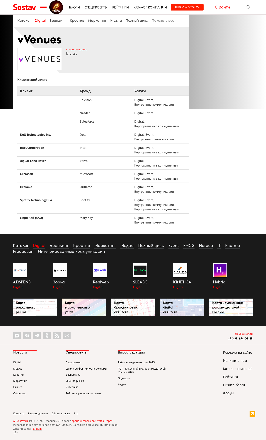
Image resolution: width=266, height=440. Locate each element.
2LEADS (140, 282)
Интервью (72, 387)
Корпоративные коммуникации (157, 126)
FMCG (189, 245)
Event (149, 100)
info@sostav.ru (243, 333)
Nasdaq (85, 113)
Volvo (84, 161)
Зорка (59, 282)
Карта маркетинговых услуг (77, 307)
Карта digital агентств (170, 307)
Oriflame (26, 187)
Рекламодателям (38, 413)
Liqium (37, 428)
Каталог (24, 20)
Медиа (116, 20)
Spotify (85, 200)
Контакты (19, 413)
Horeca (206, 245)
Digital (40, 20)
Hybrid (219, 282)
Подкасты (124, 378)
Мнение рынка (75, 381)
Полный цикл (137, 20)
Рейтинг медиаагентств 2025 (136, 362)
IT (219, 245)
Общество (19, 393)
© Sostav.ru (20, 421)
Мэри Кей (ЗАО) (31, 218)
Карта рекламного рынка (25, 307)
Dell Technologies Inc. (35, 134)
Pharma (232, 245)
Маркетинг (97, 20)
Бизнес (17, 387)
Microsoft (26, 174)
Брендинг (58, 20)
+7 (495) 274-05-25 (240, 338)
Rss (76, 413)
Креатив (77, 20)
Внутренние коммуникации (154, 104)
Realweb (101, 282)
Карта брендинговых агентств (126, 307)
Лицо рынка (73, 362)
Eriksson (86, 100)
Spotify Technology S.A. (36, 200)
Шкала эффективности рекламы (86, 368)
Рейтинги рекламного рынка (84, 393)
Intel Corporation (32, 147)
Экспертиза (73, 374)
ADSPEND (22, 282)
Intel (83, 147)
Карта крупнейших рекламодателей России (227, 307)
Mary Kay (86, 218)
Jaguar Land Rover (33, 161)
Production (23, 251)
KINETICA (182, 282)
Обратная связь (61, 413)
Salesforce (87, 121)
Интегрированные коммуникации (71, 251)
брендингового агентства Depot (91, 421)
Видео (122, 384)
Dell (83, 134)
